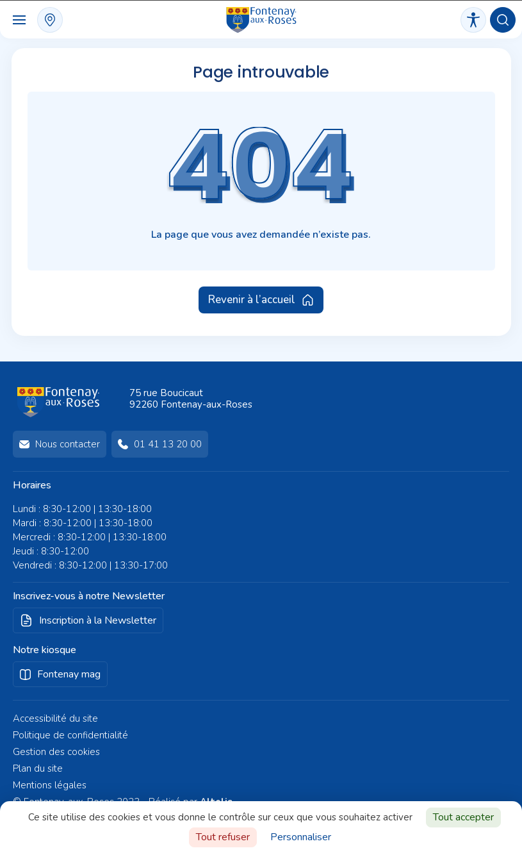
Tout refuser (223, 837)
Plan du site (38, 768)
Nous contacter (67, 444)
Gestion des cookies (56, 751)
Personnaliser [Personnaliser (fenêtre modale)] (300, 837)
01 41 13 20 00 (168, 444)
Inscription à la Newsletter (97, 620)
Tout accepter (463, 817)
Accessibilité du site (55, 718)
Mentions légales (49, 785)
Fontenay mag (69, 674)
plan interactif (50, 20)
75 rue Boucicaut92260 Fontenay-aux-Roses (190, 398)
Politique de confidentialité (70, 735)
